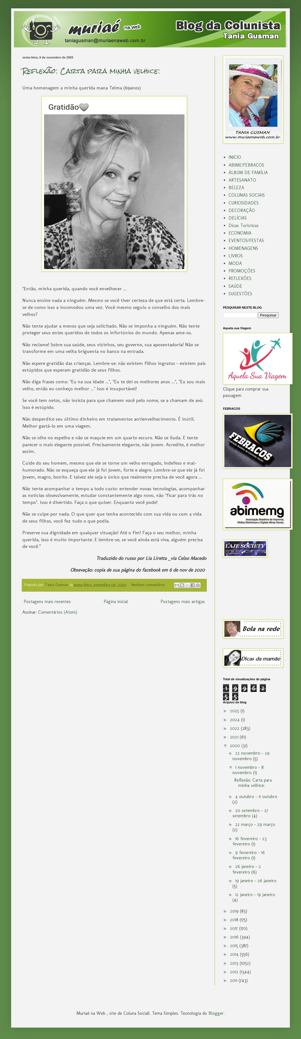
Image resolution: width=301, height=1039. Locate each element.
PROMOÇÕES (242, 271)
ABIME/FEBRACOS (246, 165)
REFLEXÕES (240, 278)
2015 (234, 945)
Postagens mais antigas (183, 601)
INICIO (235, 157)
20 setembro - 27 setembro (250, 813)
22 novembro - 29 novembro (251, 755)
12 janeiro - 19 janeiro (255, 894)
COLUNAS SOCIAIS (247, 195)
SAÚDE (235, 286)
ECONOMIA (240, 233)
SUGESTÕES (240, 293)
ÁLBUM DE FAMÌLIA (248, 172)
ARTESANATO (242, 180)
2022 (235, 728)
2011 (234, 980)
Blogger (216, 1013)
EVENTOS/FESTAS (246, 240)
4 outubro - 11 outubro (256, 796)
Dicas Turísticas (244, 225)
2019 (235, 911)
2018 (235, 919)
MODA (235, 263)
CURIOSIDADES (244, 203)
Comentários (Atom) (57, 612)
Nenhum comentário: (148, 584)
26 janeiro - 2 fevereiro (246, 869)
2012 (235, 971)
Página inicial (116, 601)
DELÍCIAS (238, 218)
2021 (235, 737)
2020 (235, 745)
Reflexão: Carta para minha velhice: (91, 71)
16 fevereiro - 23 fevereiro (249, 841)
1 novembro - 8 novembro (248, 770)
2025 (235, 710)
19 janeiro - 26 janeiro (255, 880)
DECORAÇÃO (242, 210)
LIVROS (236, 255)
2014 (235, 954)
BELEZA (236, 187)
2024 (235, 719)
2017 (234, 928)
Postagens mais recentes (47, 601)
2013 (235, 963)
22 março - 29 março (255, 824)
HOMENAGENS (243, 248)
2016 (235, 937)
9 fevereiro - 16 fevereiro (248, 855)
